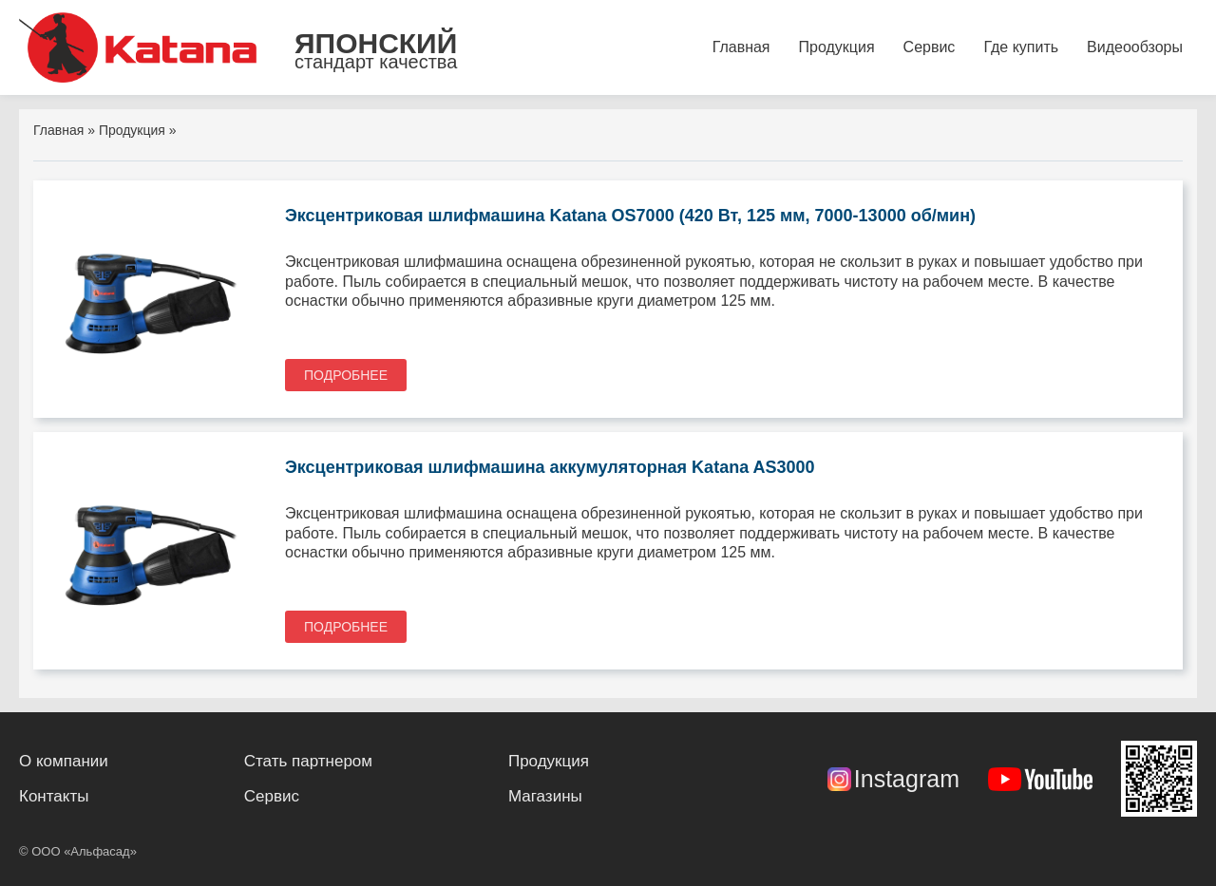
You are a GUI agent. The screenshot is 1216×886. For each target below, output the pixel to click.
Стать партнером (308, 761)
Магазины (545, 796)
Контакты (53, 796)
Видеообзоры (1135, 47)
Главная (741, 47)
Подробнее (346, 375)
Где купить (1020, 47)
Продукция (837, 47)
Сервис (929, 47)
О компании (63, 761)
